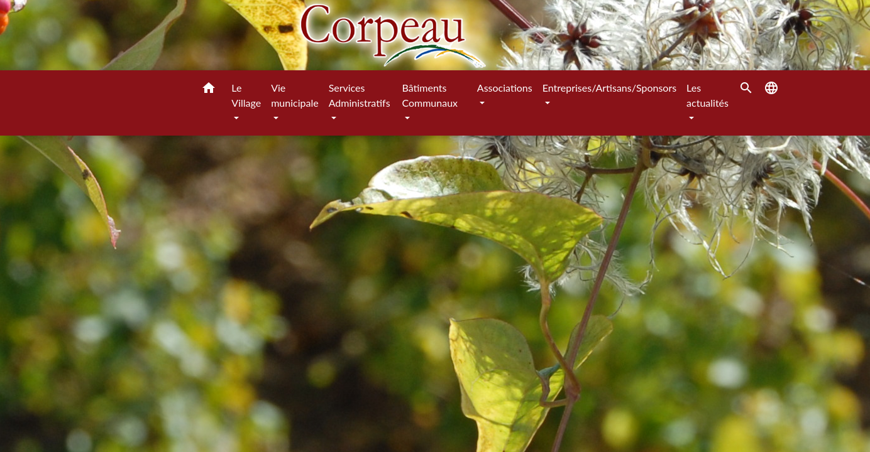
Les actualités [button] (707, 95)
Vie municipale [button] (294, 95)
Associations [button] (504, 88)
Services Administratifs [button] (359, 95)
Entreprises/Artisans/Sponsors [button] (609, 88)
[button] (208, 89)
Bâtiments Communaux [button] (430, 95)
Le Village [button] (246, 95)
